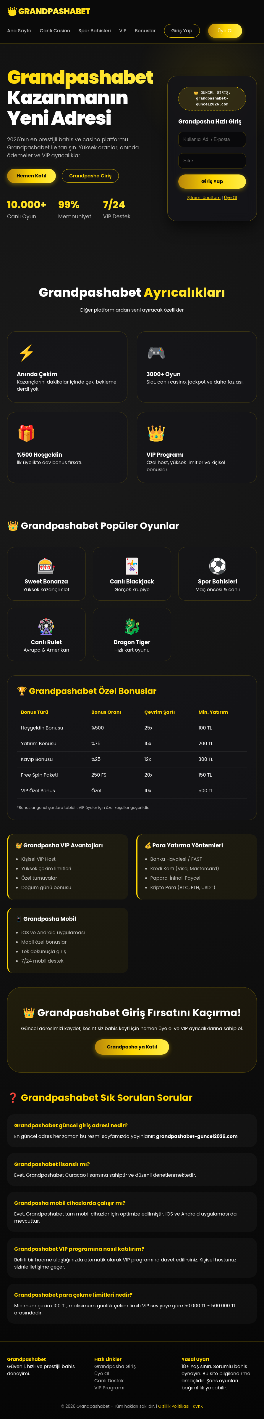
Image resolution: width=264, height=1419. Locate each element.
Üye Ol (225, 30)
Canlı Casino (55, 30)
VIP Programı (109, 1387)
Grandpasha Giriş (90, 175)
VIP (123, 30)
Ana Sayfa (19, 30)
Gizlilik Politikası (173, 1406)
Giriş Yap (181, 30)
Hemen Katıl (31, 175)
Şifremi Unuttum (204, 198)
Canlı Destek (109, 1380)
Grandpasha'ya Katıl (132, 1046)
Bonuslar (145, 30)
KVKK (198, 1406)
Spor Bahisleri (94, 30)
